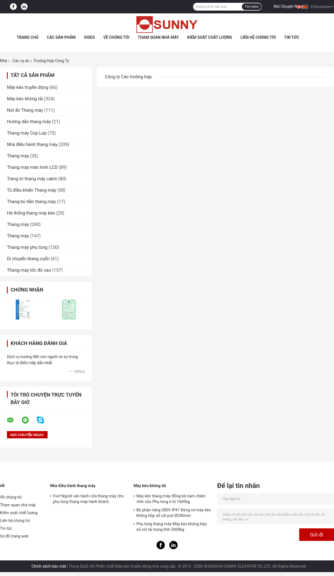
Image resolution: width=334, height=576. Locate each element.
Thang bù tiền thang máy (31, 201)
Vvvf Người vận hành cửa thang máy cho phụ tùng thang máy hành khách (88, 499)
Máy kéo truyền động (27, 87)
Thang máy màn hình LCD (32, 167)
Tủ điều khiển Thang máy (31, 190)
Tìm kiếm (252, 7)
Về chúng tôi (116, 37)
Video (89, 37)
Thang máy (18, 156)
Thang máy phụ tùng (27, 247)
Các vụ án (21, 61)
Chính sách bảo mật (48, 566)
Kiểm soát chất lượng (209, 37)
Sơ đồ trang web (14, 536)
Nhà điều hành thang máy (32, 144)
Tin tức (291, 37)
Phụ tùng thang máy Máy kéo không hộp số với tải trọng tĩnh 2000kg (171, 527)
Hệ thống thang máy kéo (31, 213)
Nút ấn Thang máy (25, 110)
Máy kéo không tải (25, 98)
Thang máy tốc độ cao (29, 270)
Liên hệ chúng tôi (258, 37)
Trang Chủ (27, 37)
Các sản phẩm (61, 37)
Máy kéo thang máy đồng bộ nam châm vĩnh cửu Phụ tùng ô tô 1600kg (171, 499)
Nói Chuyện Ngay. (289, 6)
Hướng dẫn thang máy (29, 121)
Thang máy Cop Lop (26, 133)
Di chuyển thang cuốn (28, 258)
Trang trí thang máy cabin (32, 178)
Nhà (3, 61)
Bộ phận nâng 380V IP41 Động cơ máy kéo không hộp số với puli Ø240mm (173, 513)
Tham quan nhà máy (158, 37)
